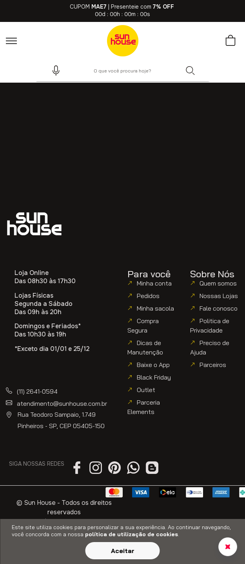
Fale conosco (219, 308)
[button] (52, 70)
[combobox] (122, 70)
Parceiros (213, 365)
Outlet (146, 390)
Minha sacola (155, 308)
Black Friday (154, 377)
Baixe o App (153, 365)
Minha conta (154, 283)
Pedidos (148, 296)
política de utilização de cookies (131, 534)
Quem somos (218, 283)
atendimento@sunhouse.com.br (62, 403)
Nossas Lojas (219, 296)
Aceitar (122, 551)
